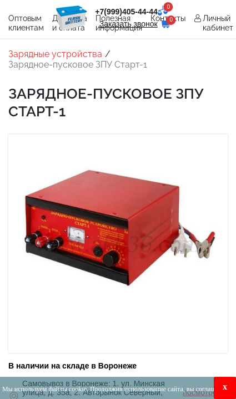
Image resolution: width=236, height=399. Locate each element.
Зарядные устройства (55, 54)
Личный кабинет (218, 23)
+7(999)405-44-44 (126, 11)
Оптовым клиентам (26, 23)
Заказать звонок (128, 23)
